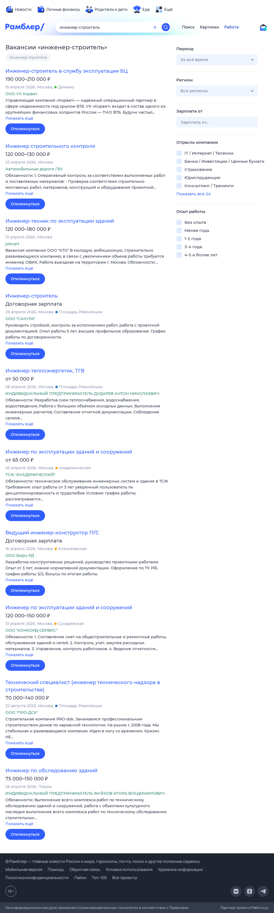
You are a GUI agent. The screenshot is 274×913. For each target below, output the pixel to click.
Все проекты (124, 877)
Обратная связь (84, 869)
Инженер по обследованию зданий (51, 771)
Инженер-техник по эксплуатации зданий (59, 221)
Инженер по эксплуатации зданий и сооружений (68, 452)
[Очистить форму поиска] (154, 27)
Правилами (179, 907)
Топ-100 (99, 877)
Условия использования (129, 869)
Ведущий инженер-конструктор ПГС (52, 533)
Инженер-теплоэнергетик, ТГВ (44, 371)
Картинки (209, 27)
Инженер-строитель (28, 57)
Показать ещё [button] (19, 118)
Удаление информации (180, 869)
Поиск (188, 27)
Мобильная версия (23, 869)
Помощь (56, 869)
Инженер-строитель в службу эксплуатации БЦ (66, 71)
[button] (86, 109)
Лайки (80, 877)
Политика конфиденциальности (37, 877)
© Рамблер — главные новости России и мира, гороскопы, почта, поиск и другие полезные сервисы (102, 861)
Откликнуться (25, 128)
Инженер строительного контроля (50, 146)
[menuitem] (18, 9)
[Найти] (165, 27)
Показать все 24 (193, 193)
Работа (231, 27)
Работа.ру (260, 907)
